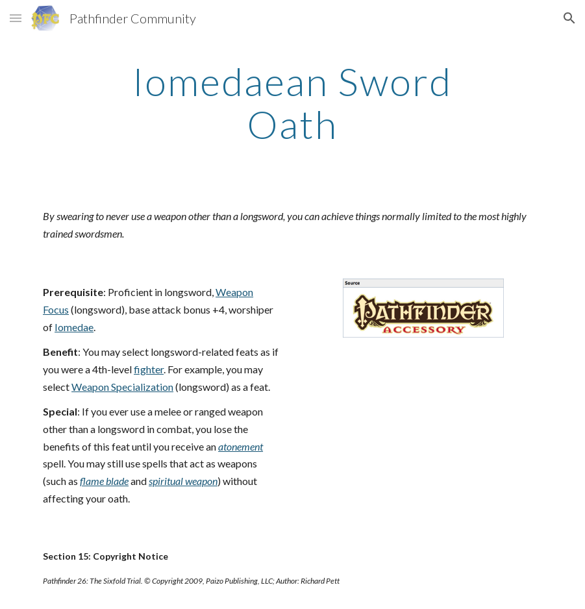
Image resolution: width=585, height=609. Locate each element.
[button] (15, 18)
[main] (292, 103)
